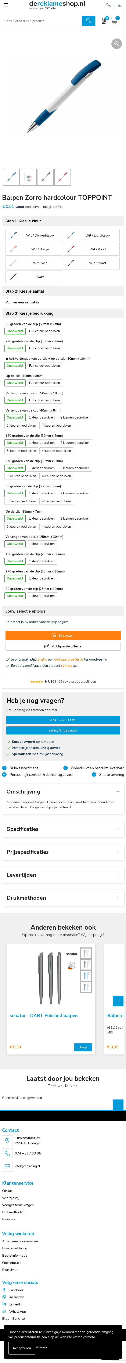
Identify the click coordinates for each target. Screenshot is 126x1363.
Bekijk (83, 1047)
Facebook (13, 1290)
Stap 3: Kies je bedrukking (30, 313)
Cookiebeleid (11, 1262)
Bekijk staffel (53, 207)
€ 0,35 (112, 1047)
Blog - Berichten (14, 1318)
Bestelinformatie (14, 1255)
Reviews (8, 1219)
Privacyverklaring (14, 1248)
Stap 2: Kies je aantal (25, 291)
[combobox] (42, 21)
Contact (8, 1190)
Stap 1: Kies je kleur (23, 221)
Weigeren (41, 1347)
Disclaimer (10, 1269)
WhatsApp (14, 1311)
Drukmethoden (13, 1212)
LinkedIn (12, 1304)
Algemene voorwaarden (20, 1241)
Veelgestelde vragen (18, 1205)
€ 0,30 (15, 1047)
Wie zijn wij (10, 1198)
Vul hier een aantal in (22, 302)
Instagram (13, 1297)
